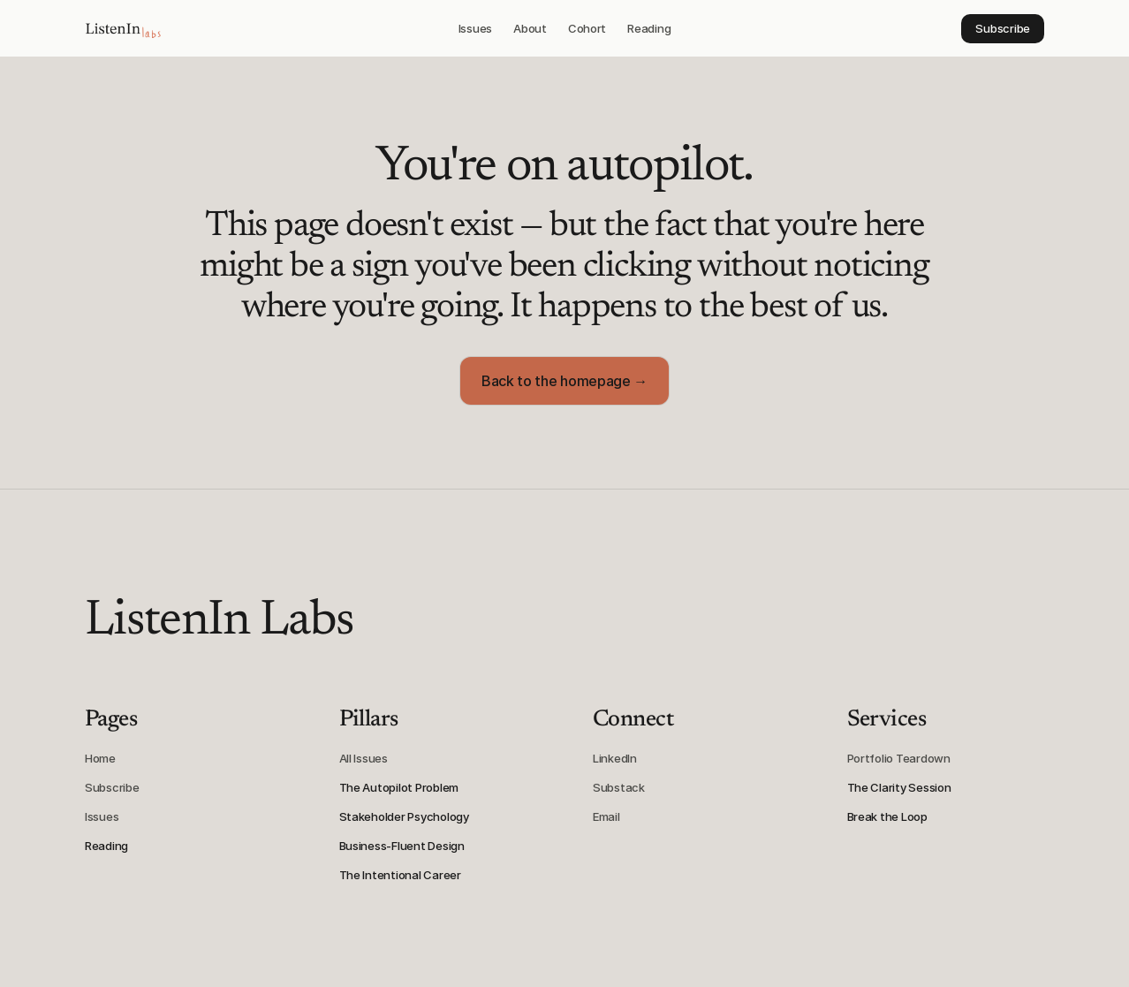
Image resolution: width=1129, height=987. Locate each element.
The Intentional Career (400, 875)
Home (100, 758)
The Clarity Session (899, 787)
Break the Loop (887, 816)
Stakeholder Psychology (404, 816)
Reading (106, 846)
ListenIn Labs (219, 622)
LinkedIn (615, 758)
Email (606, 816)
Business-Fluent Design (402, 846)
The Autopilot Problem (399, 787)
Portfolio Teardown (899, 758)
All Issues (363, 758)
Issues (101, 816)
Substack (619, 787)
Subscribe (112, 787)
